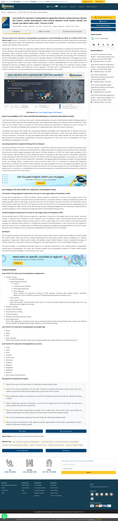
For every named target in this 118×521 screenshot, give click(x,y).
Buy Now (103, 21)
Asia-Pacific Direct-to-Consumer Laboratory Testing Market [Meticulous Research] (59, 442)
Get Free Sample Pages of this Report (49, 112)
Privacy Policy (54, 488)
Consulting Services (40, 488)
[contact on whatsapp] (4, 516)
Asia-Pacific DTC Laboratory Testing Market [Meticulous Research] (25, 442)
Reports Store (92, 7)
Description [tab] (16, 31)
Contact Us (4, 490)
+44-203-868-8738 (25, 1)
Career (3, 488)
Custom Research (39, 490)
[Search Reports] (112, 48)
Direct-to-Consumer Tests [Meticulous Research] (38, 445)
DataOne (52, 7)
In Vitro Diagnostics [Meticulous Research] (22, 450)
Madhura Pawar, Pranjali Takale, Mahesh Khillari (28, 436)
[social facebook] (97, 494)
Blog (23, 490)
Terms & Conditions (56, 495)
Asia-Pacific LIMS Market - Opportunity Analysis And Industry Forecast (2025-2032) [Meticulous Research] (102, 77)
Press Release (26, 485)
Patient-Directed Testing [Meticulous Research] (56, 445)
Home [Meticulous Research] (3, 12)
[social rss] (92, 499)
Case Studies (25, 488)
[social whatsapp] (92, 494)
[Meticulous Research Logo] (7, 6)
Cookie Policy (91, 519)
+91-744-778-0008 (41, 1)
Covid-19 (24, 493)
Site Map (36, 495)
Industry (73, 7)
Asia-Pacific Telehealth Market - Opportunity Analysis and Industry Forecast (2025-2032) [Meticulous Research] (102, 87)
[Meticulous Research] (44, 384)
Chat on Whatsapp (101, 38)
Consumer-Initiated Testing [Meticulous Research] (74, 445)
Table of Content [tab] (44, 31)
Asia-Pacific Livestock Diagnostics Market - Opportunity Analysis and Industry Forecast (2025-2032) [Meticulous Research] (102, 67)
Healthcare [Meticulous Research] (66, 450)
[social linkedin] (102, 494)
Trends (81, 7)
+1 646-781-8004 (9, 1)
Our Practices (38, 485)
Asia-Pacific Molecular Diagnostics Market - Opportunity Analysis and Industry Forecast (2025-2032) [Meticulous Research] (102, 97)
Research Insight (39, 493)
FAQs (2, 493)
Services (63, 7)
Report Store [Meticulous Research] (11, 12)
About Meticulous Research (9, 485)
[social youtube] (111, 494)
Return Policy (54, 493)
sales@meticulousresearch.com (58, 1)
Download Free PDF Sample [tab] (72, 31)
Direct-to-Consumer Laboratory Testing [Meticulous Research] (15, 445)
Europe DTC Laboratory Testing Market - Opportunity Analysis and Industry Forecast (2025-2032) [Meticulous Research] (102, 56)
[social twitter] (106, 494)
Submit (88, 472)
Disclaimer (53, 485)
